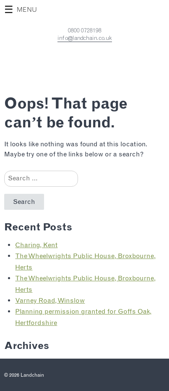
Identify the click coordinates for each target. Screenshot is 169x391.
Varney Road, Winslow (50, 300)
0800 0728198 (84, 30)
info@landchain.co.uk (84, 38)
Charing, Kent (36, 245)
